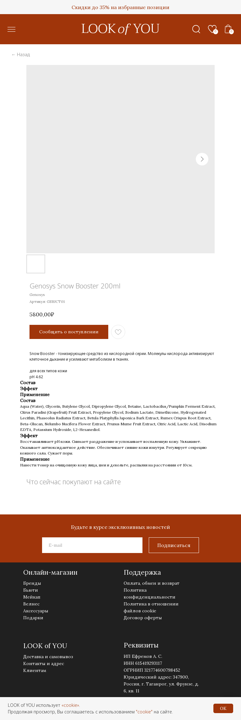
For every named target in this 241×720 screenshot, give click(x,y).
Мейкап (31, 597)
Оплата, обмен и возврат (151, 583)
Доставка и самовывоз (48, 656)
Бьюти (30, 590)
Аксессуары (35, 611)
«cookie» (70, 705)
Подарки (33, 618)
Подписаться (173, 545)
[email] (92, 545)
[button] (11, 29)
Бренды (32, 583)
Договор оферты (143, 618)
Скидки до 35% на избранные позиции (120, 7)
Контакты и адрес (43, 663)
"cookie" (144, 712)
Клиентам (34, 670)
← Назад (20, 54)
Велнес (31, 604)
